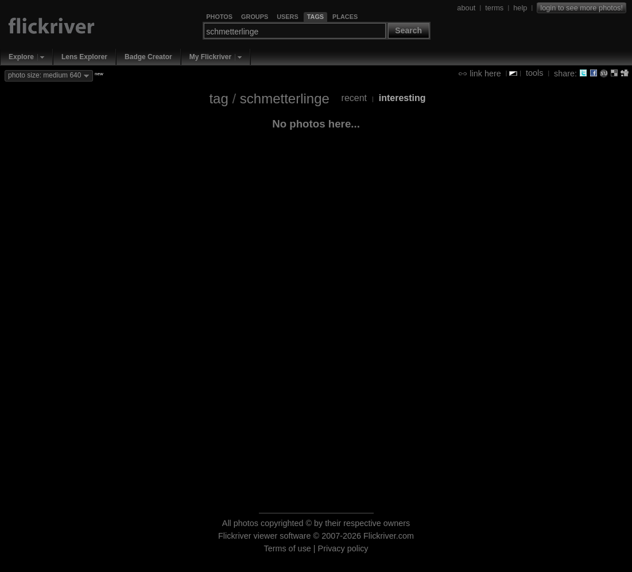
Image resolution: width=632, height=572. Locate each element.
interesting (402, 98)
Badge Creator (148, 57)
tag (218, 98)
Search (408, 30)
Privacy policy (343, 548)
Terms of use (287, 548)
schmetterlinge (284, 98)
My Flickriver (210, 57)
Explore (21, 57)
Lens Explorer (84, 57)
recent (354, 98)
